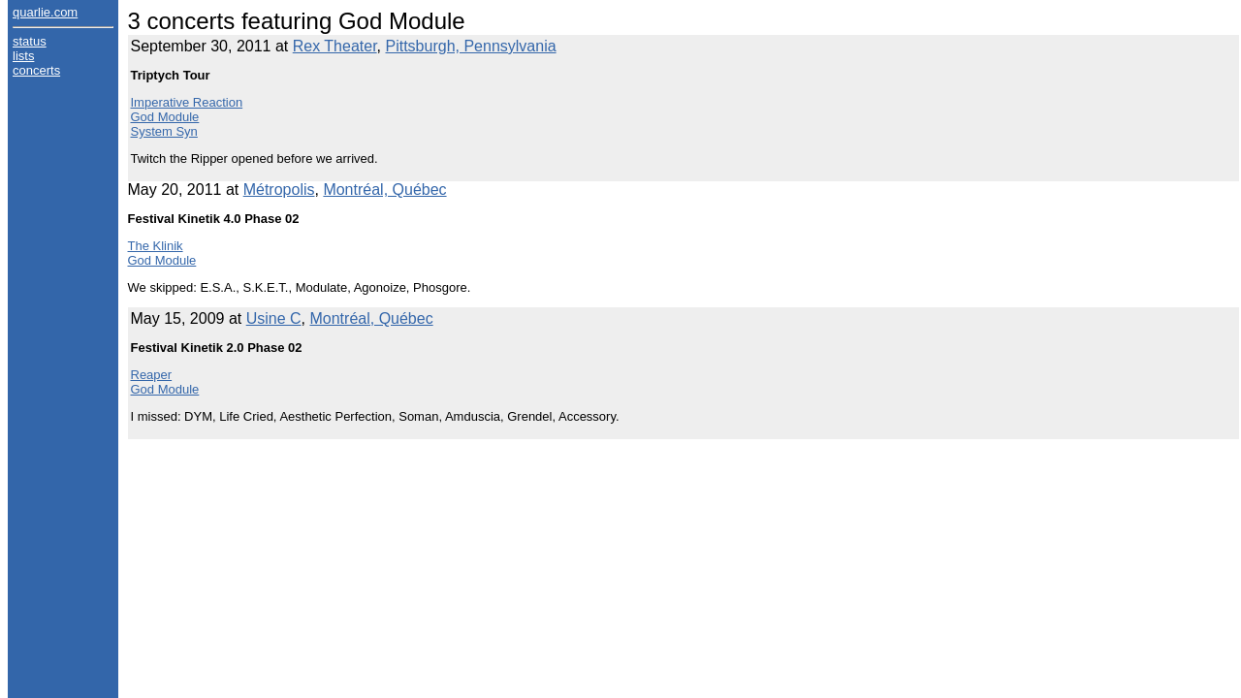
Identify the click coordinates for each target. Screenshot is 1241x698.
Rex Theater (335, 46)
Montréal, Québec (384, 189)
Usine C (274, 318)
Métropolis (279, 189)
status (30, 41)
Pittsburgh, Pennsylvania (471, 46)
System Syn (164, 131)
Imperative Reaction (187, 102)
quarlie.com (45, 12)
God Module (165, 117)
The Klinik (155, 245)
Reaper (152, 374)
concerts (36, 70)
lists (23, 55)
